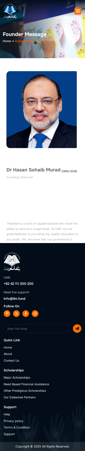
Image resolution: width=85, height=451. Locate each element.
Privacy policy (13, 421)
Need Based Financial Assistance (26, 384)
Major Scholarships (17, 377)
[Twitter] (16, 313)
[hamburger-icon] (77, 11)
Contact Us (11, 360)
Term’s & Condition (17, 427)
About (8, 354)
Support (9, 434)
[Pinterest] (7, 313)
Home (8, 347)
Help (7, 414)
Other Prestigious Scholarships (25, 390)
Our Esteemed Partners (19, 397)
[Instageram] (35, 313)
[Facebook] (25, 313)
